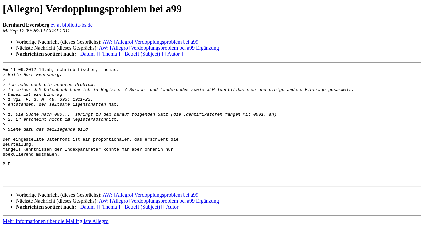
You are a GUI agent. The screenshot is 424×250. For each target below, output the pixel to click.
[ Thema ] (109, 54)
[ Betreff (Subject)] (141, 229)
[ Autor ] (174, 54)
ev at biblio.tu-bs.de (72, 25)
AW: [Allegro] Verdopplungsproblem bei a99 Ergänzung (159, 48)
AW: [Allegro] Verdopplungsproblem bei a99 (150, 42)
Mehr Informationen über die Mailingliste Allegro (55, 244)
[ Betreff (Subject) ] (142, 54)
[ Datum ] (87, 54)
